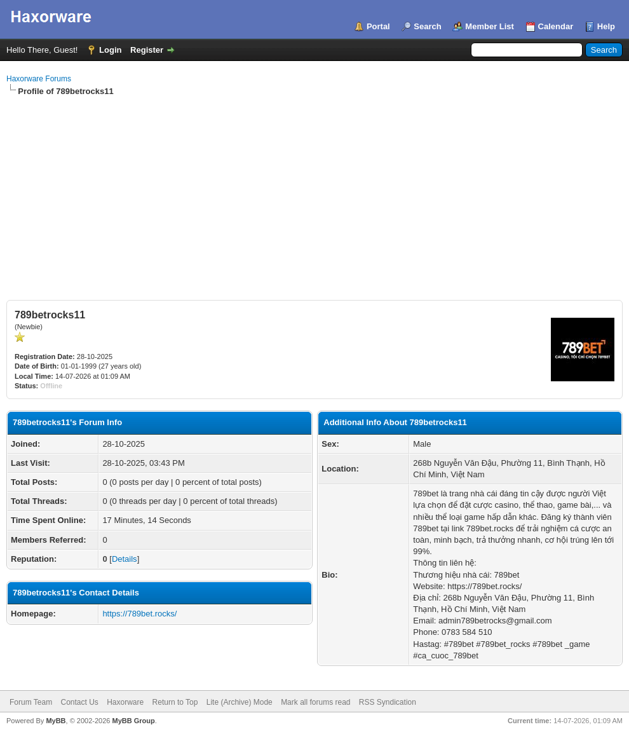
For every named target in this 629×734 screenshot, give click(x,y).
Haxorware (125, 702)
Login (110, 50)
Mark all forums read (315, 702)
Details (124, 559)
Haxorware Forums (38, 78)
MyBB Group (133, 720)
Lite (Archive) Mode (239, 702)
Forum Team (31, 702)
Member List (489, 26)
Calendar (556, 26)
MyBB (55, 720)
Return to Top (175, 702)
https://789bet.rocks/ (139, 613)
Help (606, 26)
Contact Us (79, 702)
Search (427, 26)
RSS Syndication (387, 702)
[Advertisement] (314, 193)
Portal (378, 26)
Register (146, 50)
